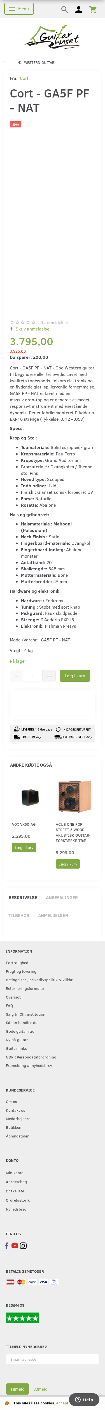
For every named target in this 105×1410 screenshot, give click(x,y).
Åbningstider (17, 1136)
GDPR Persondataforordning (31, 1057)
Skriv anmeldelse (32, 329)
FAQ (9, 1005)
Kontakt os (15, 1110)
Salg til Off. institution (25, 1014)
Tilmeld (17, 1389)
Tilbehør (18, 915)
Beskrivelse (23, 897)
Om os (11, 1101)
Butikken (13, 1127)
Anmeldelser (53, 915)
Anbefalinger (62, 897)
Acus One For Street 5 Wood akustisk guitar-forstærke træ (73, 832)
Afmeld (41, 1389)
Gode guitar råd (20, 1031)
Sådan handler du (22, 1022)
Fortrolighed (17, 962)
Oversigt (13, 997)
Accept (62, 1403)
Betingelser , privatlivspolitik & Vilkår (39, 979)
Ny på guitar (17, 1039)
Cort (24, 78)
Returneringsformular (25, 988)
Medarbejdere (18, 1118)
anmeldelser (54, 322)
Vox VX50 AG (24, 824)
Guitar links (16, 1048)
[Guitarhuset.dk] (52, 36)
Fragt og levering (21, 971)
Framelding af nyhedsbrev (29, 1065)
